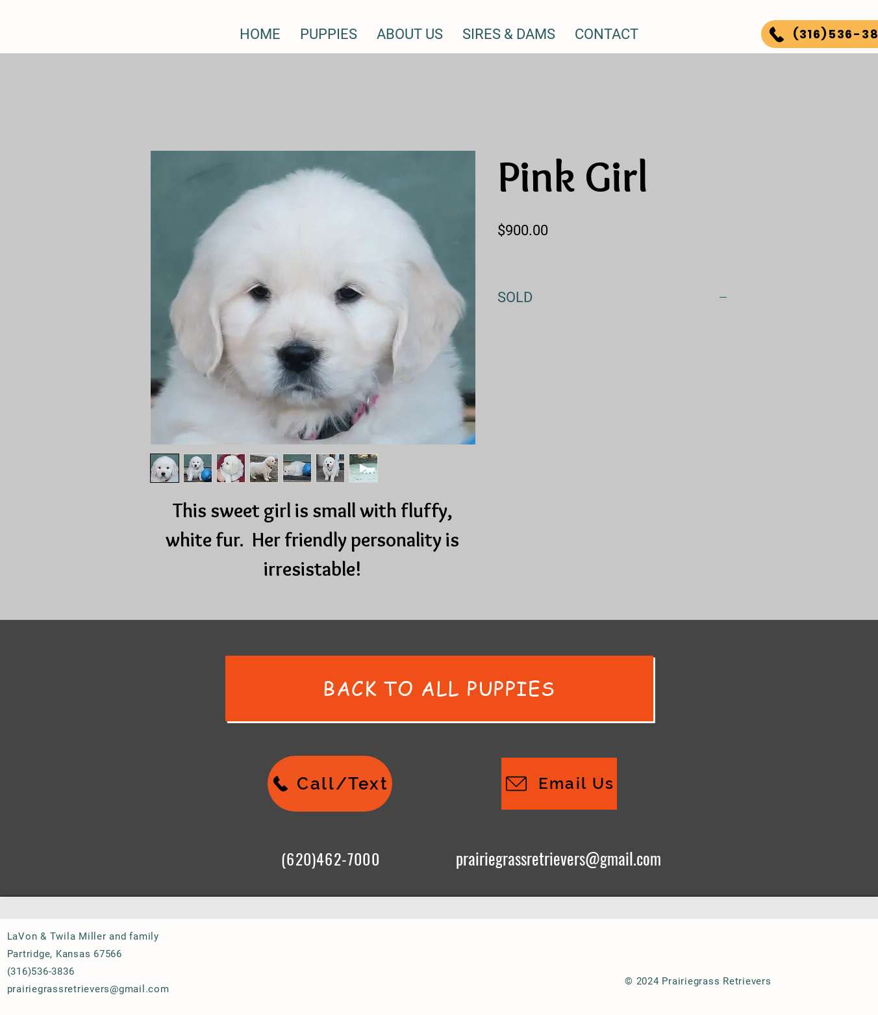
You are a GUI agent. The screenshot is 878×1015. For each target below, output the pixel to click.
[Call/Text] (330, 784)
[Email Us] (559, 784)
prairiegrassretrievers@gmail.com (558, 858)
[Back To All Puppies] (439, 688)
